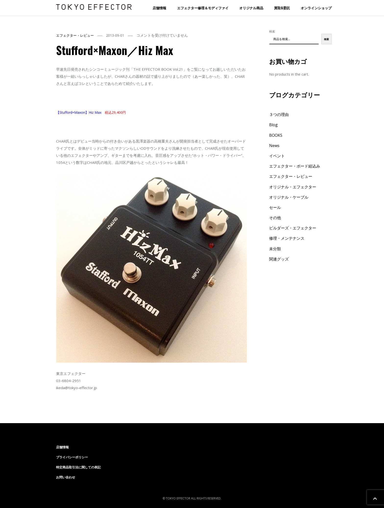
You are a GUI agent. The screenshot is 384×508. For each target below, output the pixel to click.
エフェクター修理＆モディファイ (202, 7)
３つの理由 (279, 114)
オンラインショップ (316, 7)
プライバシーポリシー (72, 457)
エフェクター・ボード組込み (294, 166)
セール (275, 207)
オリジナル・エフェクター (292, 187)
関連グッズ (279, 259)
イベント (277, 155)
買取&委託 (282, 7)
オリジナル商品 (251, 7)
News (274, 145)
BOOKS (275, 135)
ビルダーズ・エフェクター (292, 228)
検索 (272, 31)
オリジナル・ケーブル (288, 197)
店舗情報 (159, 7)
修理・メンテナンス (286, 238)
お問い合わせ (65, 477)
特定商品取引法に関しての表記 (78, 467)
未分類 (275, 248)
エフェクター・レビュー (75, 35)
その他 (275, 217)
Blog (273, 124)
